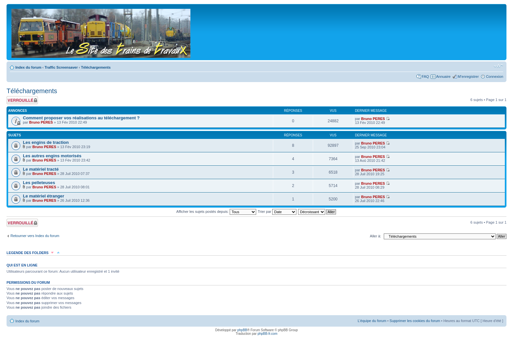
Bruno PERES (41, 122)
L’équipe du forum (372, 321)
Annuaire (443, 76)
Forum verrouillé (22, 100)
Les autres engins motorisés (52, 155)
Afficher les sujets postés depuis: (216, 211)
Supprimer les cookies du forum (415, 321)
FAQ (425, 76)
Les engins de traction (46, 142)
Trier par (277, 211)
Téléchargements (96, 67)
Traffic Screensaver (61, 67)
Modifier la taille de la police (498, 66)
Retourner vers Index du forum (34, 236)
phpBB (242, 330)
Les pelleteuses (39, 182)
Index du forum (28, 67)
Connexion (494, 76)
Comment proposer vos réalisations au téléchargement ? (81, 117)
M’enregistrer (468, 76)
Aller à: (375, 236)
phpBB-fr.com (267, 333)
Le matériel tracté (41, 169)
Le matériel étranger (43, 196)
